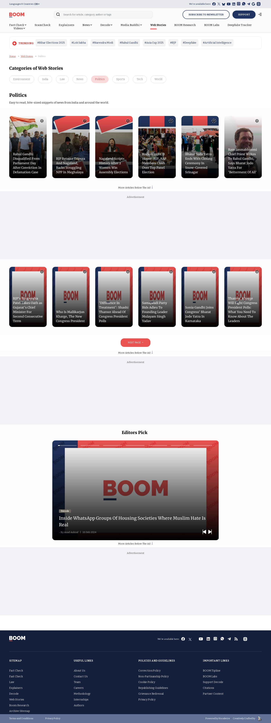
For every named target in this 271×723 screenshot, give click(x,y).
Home (12, 56)
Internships (81, 699)
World (158, 79)
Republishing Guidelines (153, 688)
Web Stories (158, 25)
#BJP (173, 42)
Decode (106, 25)
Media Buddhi (131, 25)
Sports (120, 79)
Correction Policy (149, 670)
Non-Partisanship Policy (153, 676)
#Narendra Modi (102, 42)
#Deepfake (189, 42)
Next (210, 531)
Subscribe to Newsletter (206, 14)
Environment (21, 79)
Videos (19, 28)
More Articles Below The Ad (135, 187)
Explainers (66, 25)
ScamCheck (42, 25)
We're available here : (200, 4)
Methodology (82, 693)
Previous (204, 531)
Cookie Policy (146, 682)
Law (62, 79)
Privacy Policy (146, 699)
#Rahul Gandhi (129, 42)
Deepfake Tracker (240, 25)
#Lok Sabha (79, 42)
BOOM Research (185, 25)
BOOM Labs (211, 25)
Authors (79, 705)
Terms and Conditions (21, 718)
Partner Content (213, 693)
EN (37, 4)
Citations (208, 688)
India (45, 79)
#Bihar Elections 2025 (51, 42)
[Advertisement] (135, 229)
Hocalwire (224, 718)
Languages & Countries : (22, 4)
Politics (100, 79)
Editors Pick (134, 432)
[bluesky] (223, 4)
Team (77, 682)
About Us (79, 670)
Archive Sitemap (19, 711)
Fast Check (16, 676)
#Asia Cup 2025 (154, 42)
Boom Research (19, 705)
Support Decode (213, 682)
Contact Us (81, 676)
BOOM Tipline (211, 670)
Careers (79, 688)
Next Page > (135, 342)
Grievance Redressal (151, 693)
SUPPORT (244, 14)
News (87, 25)
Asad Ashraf (72, 532)
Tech (140, 79)
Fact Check (17, 25)
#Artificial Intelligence (217, 42)
